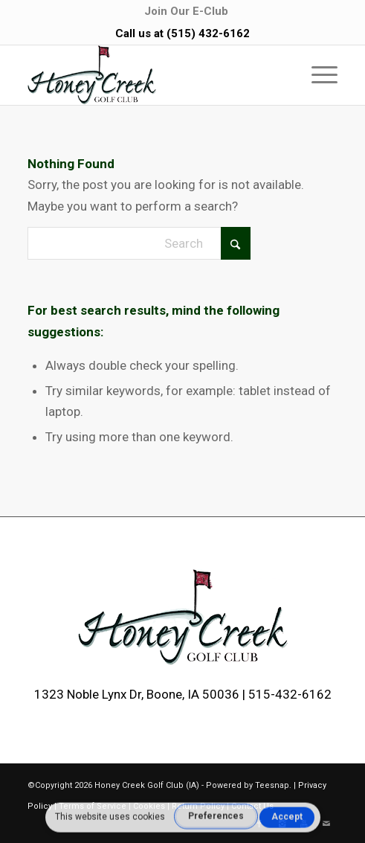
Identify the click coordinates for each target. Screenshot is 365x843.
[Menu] (317, 75)
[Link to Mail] (326, 824)
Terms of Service (92, 806)
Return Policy (198, 806)
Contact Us (252, 806)
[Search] (139, 243)
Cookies (149, 806)
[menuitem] (186, 11)
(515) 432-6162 (208, 33)
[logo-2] (152, 75)
